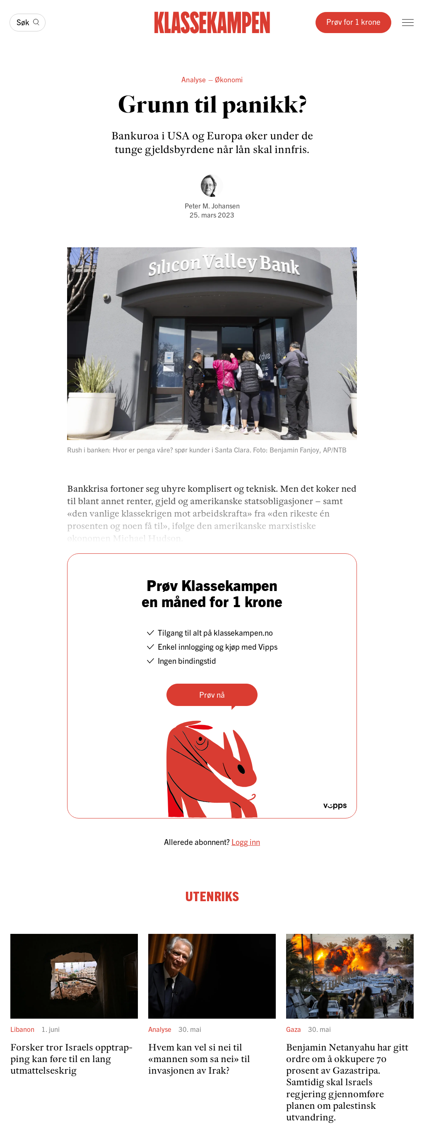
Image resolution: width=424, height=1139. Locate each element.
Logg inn (245, 842)
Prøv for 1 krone (353, 21)
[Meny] (408, 22)
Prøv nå (212, 694)
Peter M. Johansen (212, 205)
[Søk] (28, 23)
